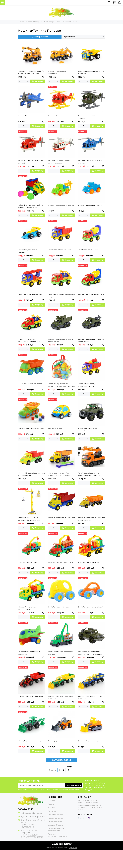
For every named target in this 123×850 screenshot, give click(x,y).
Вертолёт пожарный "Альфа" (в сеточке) (30, 161)
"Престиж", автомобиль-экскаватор (57, 72)
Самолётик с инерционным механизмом (29, 653)
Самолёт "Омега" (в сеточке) (29, 116)
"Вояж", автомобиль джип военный (88, 429)
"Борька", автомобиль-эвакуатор (61, 205)
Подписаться (73, 785)
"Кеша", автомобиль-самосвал (30, 384)
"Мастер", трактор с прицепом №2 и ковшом (91, 697)
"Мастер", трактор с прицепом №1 (31, 696)
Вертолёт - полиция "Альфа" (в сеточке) (90, 161)
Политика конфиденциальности (57, 835)
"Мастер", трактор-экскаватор (30, 741)
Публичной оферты (73, 789)
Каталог (51, 804)
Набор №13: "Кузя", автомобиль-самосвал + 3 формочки (30, 206)
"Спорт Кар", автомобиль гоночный (28, 251)
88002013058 (25, 809)
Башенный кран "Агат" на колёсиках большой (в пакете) (30, 519)
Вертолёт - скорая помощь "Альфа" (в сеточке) (58, 161)
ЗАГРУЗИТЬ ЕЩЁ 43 (61, 760)
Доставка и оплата (56, 814)
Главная (51, 800)
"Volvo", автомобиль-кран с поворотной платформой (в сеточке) (89, 474)
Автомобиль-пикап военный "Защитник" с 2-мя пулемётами (90, 653)
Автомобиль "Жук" (55, 428)
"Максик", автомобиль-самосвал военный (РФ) (60, 340)
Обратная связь (55, 821)
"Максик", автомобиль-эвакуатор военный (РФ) (91, 340)
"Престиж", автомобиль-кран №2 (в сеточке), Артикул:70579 (31, 72)
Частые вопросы (55, 818)
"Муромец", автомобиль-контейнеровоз (28, 563)
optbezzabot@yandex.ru (31, 813)
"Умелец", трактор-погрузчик (59, 741)
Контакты (52, 811)
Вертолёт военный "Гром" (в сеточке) (89, 117)
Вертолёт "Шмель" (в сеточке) (59, 116)
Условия (51, 807)
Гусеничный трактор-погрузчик (90, 741)
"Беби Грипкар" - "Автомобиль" (90, 607)
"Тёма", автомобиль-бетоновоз (90, 250)
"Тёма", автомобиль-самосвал (59, 250)
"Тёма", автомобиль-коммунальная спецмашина (61, 295)
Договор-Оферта (55, 825)
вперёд (70, 768)
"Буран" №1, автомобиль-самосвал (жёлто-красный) (31, 474)
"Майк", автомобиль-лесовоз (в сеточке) (60, 653)
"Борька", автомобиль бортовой (91, 205)
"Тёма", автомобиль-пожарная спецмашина (30, 295)
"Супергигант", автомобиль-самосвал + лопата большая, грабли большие (59, 474)
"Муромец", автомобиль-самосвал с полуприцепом (91, 519)
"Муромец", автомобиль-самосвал (61, 518)
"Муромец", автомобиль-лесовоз (61, 562)
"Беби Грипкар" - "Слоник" (58, 607)
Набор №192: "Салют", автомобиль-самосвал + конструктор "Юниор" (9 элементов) (87, 385)
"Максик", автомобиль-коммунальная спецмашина (29, 340)
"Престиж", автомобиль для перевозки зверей (88, 563)
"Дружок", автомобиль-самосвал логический (31, 429)
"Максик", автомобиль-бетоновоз (91, 294)
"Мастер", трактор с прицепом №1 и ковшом (61, 697)
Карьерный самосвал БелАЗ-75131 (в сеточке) (91, 72)
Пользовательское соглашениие (56, 829)
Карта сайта (73, 848)
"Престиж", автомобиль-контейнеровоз (27, 608)
